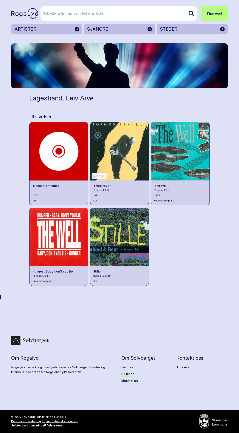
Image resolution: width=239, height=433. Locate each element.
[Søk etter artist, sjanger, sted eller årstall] (121, 13)
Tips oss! (214, 13)
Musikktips (129, 380)
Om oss (127, 367)
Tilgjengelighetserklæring (60, 421)
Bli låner (127, 374)
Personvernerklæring (26, 421)
